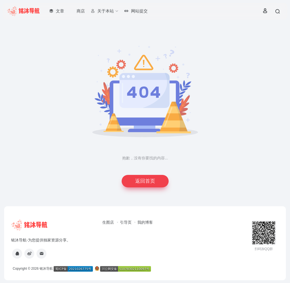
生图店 (108, 222)
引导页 (126, 222)
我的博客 (145, 222)
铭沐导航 (46, 269)
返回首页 (145, 181)
